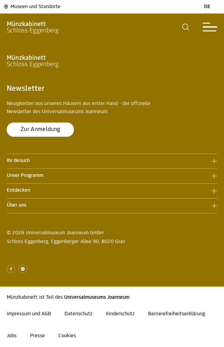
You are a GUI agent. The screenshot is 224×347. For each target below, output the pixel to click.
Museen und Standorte (31, 6)
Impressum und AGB (29, 314)
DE (207, 6)
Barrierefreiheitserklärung (176, 314)
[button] (185, 27)
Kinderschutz (120, 314)
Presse (37, 336)
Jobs (12, 336)
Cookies (67, 336)
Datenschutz (78, 314)
